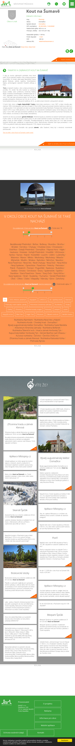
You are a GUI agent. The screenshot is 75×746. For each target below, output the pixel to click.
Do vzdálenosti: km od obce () (27, 284)
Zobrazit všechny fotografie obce (37, 208)
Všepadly (35, 278)
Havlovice (14, 252)
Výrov (51, 278)
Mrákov (32, 260)
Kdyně (26, 254)
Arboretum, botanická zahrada (40, 304)
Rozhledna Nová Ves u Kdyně (47, 319)
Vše (5, 300)
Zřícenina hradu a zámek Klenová (24, 338)
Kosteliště (35, 254)
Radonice (50, 268)
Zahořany (60, 278)
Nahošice (41, 260)
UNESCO (43, 300)
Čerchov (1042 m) (50, 335)
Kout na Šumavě (43, 11)
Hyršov (12, 254)
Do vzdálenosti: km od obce (30, 228)
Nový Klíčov (62, 262)
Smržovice (31, 270)
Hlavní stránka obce (68, 60)
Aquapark (33, 300)
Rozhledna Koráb (24, 322)
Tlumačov (43, 276)
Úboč (13, 278)
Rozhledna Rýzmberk (23, 319)
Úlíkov (20, 278)
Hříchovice (59, 252)
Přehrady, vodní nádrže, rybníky (16, 304)
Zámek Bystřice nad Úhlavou (52, 333)
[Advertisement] (37, 165)
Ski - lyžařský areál (56, 300)
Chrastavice (57, 247)
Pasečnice (41, 265)
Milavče (59, 257)
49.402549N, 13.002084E (46, 26)
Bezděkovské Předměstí (20, 244)
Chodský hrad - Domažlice (45, 322)
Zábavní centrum (52, 314)
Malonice (15, 257)
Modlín (24, 260)
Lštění (52, 254)
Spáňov (59, 270)
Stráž (25, 276)
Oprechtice (30, 265)
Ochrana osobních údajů (13, 732)
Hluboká (23, 252)
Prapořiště (39, 268)
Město (30, 257)
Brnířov (60, 244)
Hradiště (49, 252)
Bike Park (19, 314)
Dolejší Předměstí (26, 249)
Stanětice (14, 273)
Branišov (52, 244)
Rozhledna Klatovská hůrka (52, 338)
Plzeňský (41, 19)
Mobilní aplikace (48, 725)
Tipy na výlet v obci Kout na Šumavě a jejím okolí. (18, 132)
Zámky (10, 309)
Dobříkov (13, 249)
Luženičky (60, 254)
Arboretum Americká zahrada (28, 327)
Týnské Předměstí (57, 276)
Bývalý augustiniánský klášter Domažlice (25, 325)
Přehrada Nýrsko (37, 341)
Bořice (35, 244)
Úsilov (26, 278)
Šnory (40, 270)
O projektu (47, 703)
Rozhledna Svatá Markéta (56, 325)
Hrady (68, 304)
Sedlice (14, 270)
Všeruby (44, 278)
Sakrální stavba (67, 314)
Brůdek (15, 247)
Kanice (19, 254)
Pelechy (50, 265)
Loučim (44, 254)
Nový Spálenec (17, 265)
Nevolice (59, 260)
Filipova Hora (52, 249)
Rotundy (48, 309)
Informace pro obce (47, 718)
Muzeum (40, 314)
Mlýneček (15, 260)
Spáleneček (49, 270)
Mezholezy (39, 257)
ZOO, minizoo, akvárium (18, 300)
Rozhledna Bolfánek (51, 327)
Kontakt (40, 732)
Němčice (50, 260)
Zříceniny (19, 309)
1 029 (41, 37)
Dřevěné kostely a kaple (33, 309)
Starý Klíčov (59, 273)
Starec (38, 273)
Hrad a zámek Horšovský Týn (48, 330)
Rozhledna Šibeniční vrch (23, 330)
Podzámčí (21, 268)
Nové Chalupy (39, 262)
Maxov (23, 257)
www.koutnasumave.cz (46, 41)
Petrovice (60, 265)
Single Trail (30, 314)
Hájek (62, 249)
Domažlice (42, 24)
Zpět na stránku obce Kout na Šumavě (61, 144)
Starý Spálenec (15, 276)
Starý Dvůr (32, 47)
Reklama (47, 711)
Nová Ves (27, 262)
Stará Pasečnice (27, 273)
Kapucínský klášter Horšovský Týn (23, 333)
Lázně (65, 309)
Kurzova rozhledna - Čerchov (28, 335)
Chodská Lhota (44, 247)
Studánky (33, 276)
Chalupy (32, 247)
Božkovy (43, 244)
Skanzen (68, 300)
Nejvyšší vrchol (8, 314)
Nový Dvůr (24, 47)
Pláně (12, 268)
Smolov (22, 270)
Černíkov (23, 247)
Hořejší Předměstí (36, 252)
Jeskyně (57, 309)
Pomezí (30, 268)
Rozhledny (58, 304)
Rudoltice (60, 268)
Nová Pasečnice (15, 262)
